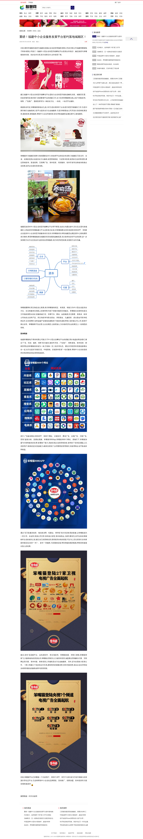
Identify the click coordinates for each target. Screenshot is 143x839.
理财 (50, 13)
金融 (46, 13)
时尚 (37, 16)
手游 (91, 16)
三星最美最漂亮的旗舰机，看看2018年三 (73, 811)
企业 (20, 16)
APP (104, 16)
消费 (37, 13)
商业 (54, 13)
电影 (71, 13)
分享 (86, 41)
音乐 (79, 13)
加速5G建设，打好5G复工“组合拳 (108, 68)
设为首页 (23, 2)
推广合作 (118, 3)
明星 (66, 13)
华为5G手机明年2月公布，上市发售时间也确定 (108, 100)
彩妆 (96, 13)
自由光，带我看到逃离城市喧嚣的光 (35, 825)
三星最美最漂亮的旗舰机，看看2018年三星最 (107, 78)
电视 (75, 13)
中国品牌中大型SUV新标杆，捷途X (108, 56)
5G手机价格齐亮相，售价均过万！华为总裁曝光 (108, 96)
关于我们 (54, 833)
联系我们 (63, 833)
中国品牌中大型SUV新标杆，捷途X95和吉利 (107, 87)
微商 (87, 13)
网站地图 (88, 833)
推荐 (29, 13)
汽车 (112, 16)
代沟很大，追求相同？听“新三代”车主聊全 (37, 815)
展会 (25, 16)
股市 (41, 13)
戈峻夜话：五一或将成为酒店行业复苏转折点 (38, 818)
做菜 (116, 13)
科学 (50, 16)
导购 (71, 16)
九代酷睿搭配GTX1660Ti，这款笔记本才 (106, 113)
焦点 (25, 13)
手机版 (30, 2)
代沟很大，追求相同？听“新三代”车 (108, 47)
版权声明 (71, 833)
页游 (96, 16)
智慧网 (29, 31)
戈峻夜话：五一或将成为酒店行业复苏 (109, 51)
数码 (46, 16)
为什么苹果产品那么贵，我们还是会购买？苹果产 (109, 83)
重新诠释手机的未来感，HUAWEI (108, 64)
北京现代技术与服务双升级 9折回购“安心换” (107, 117)
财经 (62, 16)
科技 (120, 13)
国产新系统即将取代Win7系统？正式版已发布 (107, 108)
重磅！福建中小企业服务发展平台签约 (109, 36)
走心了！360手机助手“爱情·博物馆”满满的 (106, 104)
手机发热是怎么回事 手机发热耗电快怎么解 (74, 825)
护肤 (91, 13)
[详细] (106, 42)
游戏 (87, 16)
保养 (79, 16)
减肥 (104, 13)
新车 (66, 16)
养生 (116, 16)
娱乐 (62, 13)
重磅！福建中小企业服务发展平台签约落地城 (38, 811)
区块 (120, 16)
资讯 (20, 13)
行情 (75, 16)
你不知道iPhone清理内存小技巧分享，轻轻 (107, 91)
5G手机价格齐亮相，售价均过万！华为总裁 (74, 821)
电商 (54, 16)
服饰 (100, 13)
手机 (41, 16)
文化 (100, 16)
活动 (29, 16)
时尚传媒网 (33, 796)
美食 (112, 13)
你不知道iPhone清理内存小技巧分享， (72, 818)
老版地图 (80, 833)
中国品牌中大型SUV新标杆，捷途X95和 (37, 821)
